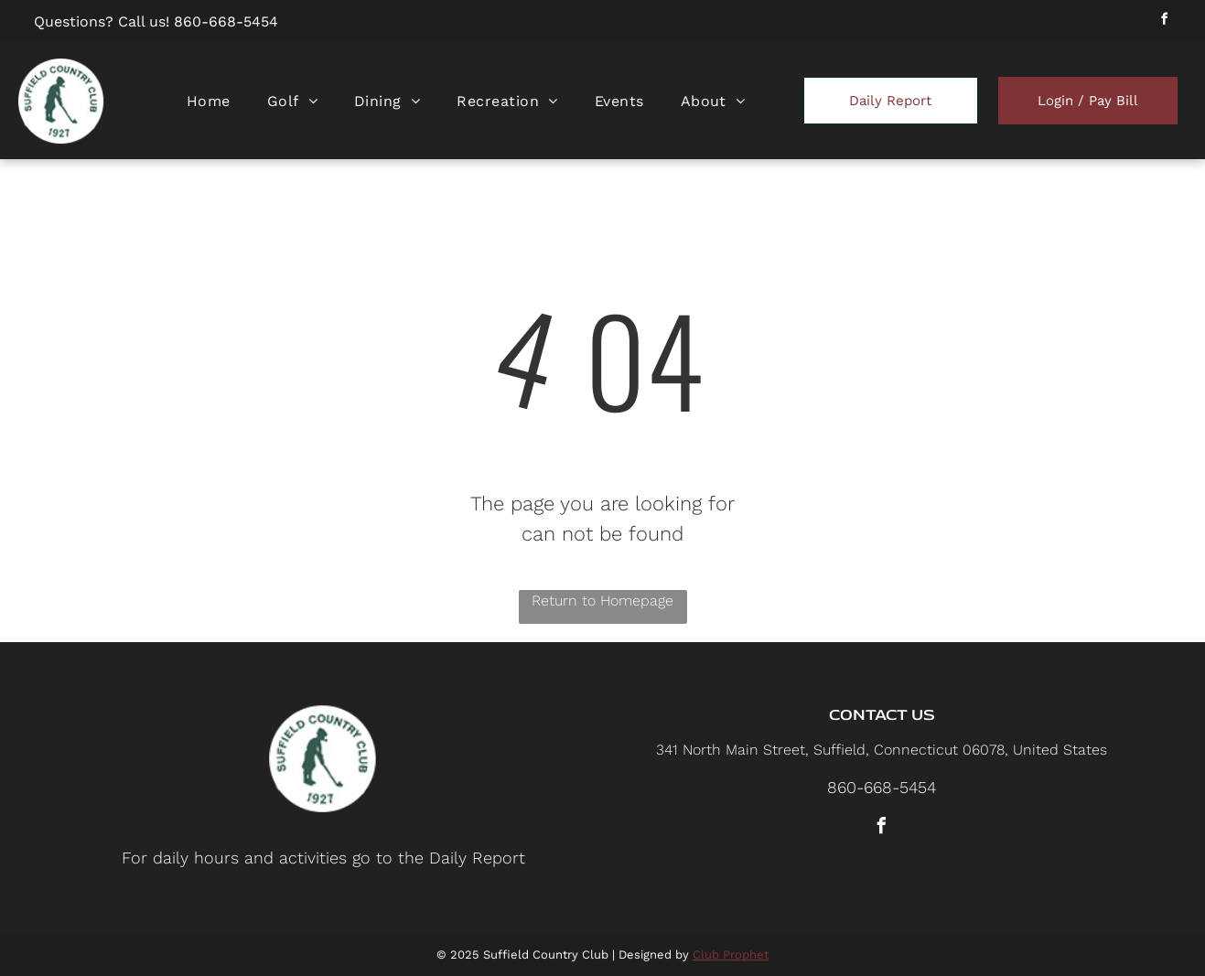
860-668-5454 (226, 21)
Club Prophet (731, 954)
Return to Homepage (602, 600)
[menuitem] (208, 101)
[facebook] (1165, 21)
